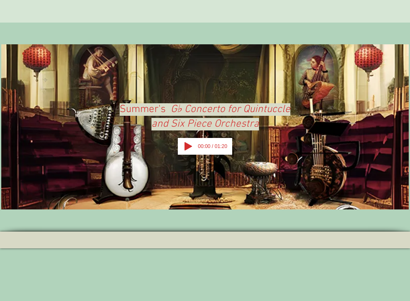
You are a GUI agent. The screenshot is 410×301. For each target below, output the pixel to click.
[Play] (188, 146)
